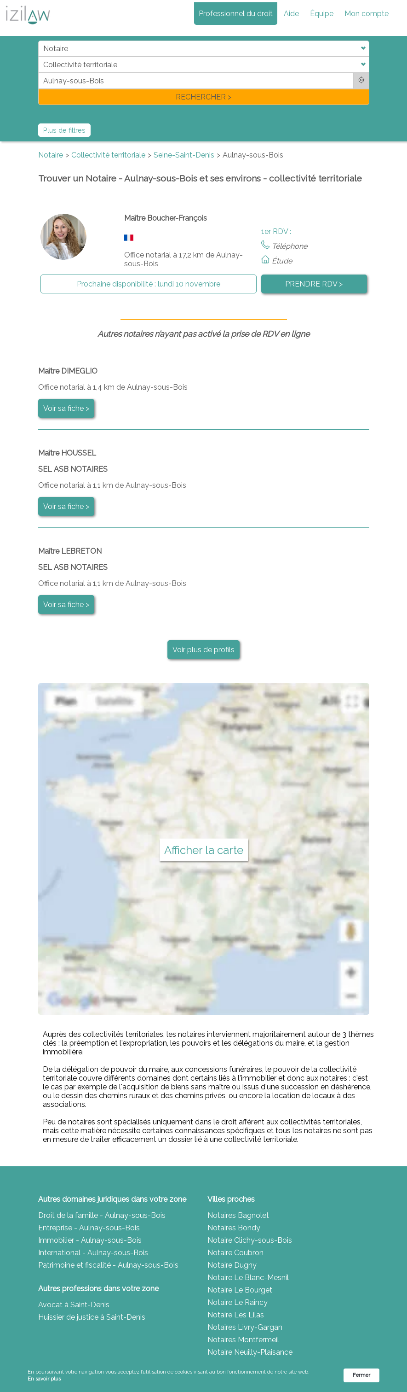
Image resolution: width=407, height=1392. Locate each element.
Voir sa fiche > (66, 408)
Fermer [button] (361, 1375)
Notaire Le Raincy (237, 1302)
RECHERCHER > (203, 97)
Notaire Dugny (232, 1265)
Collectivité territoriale (108, 155)
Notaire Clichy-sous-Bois (249, 1240)
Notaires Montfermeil (243, 1339)
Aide (291, 13)
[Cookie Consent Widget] (203, 1375)
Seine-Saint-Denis (184, 155)
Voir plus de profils (203, 649)
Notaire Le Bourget (239, 1290)
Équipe (321, 13)
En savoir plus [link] (44, 1379)
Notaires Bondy (233, 1227)
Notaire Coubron (235, 1252)
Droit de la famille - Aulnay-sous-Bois (102, 1215)
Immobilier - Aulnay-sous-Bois (90, 1240)
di (41, 72)
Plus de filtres (64, 130)
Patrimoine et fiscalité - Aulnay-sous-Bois (108, 1265)
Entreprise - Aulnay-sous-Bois (89, 1227)
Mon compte (366, 13)
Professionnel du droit (236, 13)
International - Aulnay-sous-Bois (93, 1252)
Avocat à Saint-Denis (73, 1304)
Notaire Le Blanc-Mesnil (248, 1277)
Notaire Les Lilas (235, 1314)
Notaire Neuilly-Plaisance (249, 1352)
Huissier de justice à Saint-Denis (91, 1317)
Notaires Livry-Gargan (244, 1327)
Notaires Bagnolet (238, 1215)
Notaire (50, 155)
